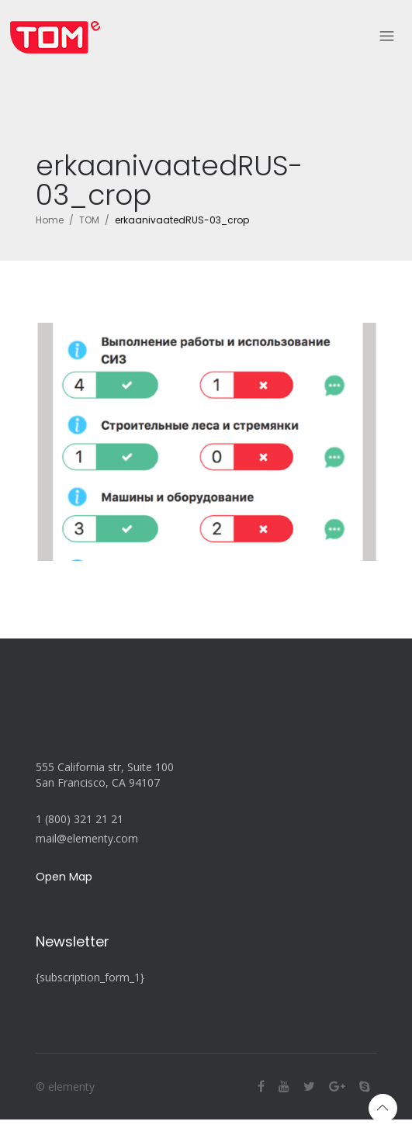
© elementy (65, 1086)
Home (50, 220)
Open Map (64, 876)
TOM (89, 220)
